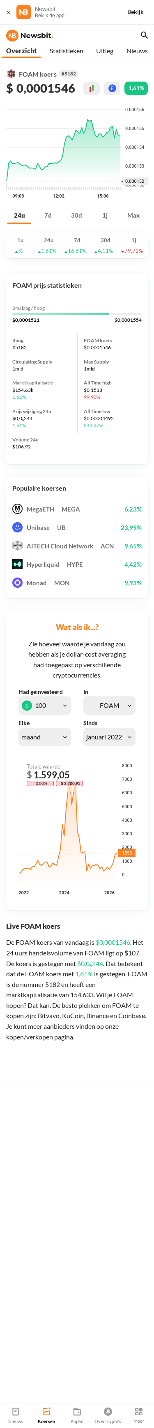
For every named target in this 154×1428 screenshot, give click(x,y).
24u (19, 215)
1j (105, 215)
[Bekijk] (140, 12)
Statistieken (66, 51)
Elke (24, 723)
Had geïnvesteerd (40, 692)
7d (48, 215)
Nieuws (137, 51)
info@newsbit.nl (27, 1365)
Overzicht (21, 51)
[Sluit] (8, 12)
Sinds (90, 723)
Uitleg (104, 51)
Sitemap (97, 1399)
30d (76, 215)
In (85, 692)
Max (133, 215)
